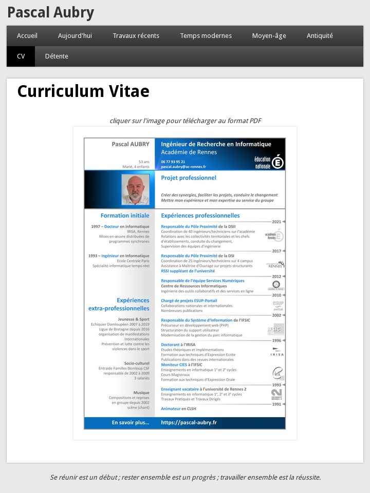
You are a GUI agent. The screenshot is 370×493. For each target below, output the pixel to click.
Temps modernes (206, 36)
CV (21, 56)
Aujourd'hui (75, 36)
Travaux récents (136, 36)
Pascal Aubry (50, 12)
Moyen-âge (269, 36)
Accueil (27, 36)
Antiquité (320, 36)
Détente (56, 56)
